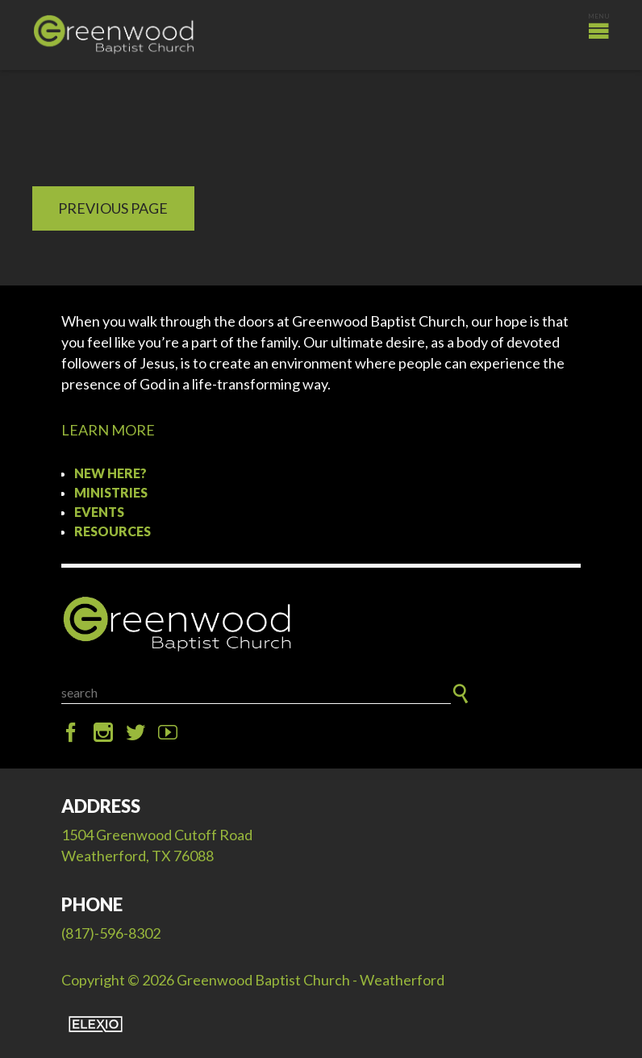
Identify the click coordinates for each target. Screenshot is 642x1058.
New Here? (110, 473)
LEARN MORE (108, 430)
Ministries (111, 492)
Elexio (95, 1024)
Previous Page (113, 208)
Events (99, 511)
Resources (112, 531)
